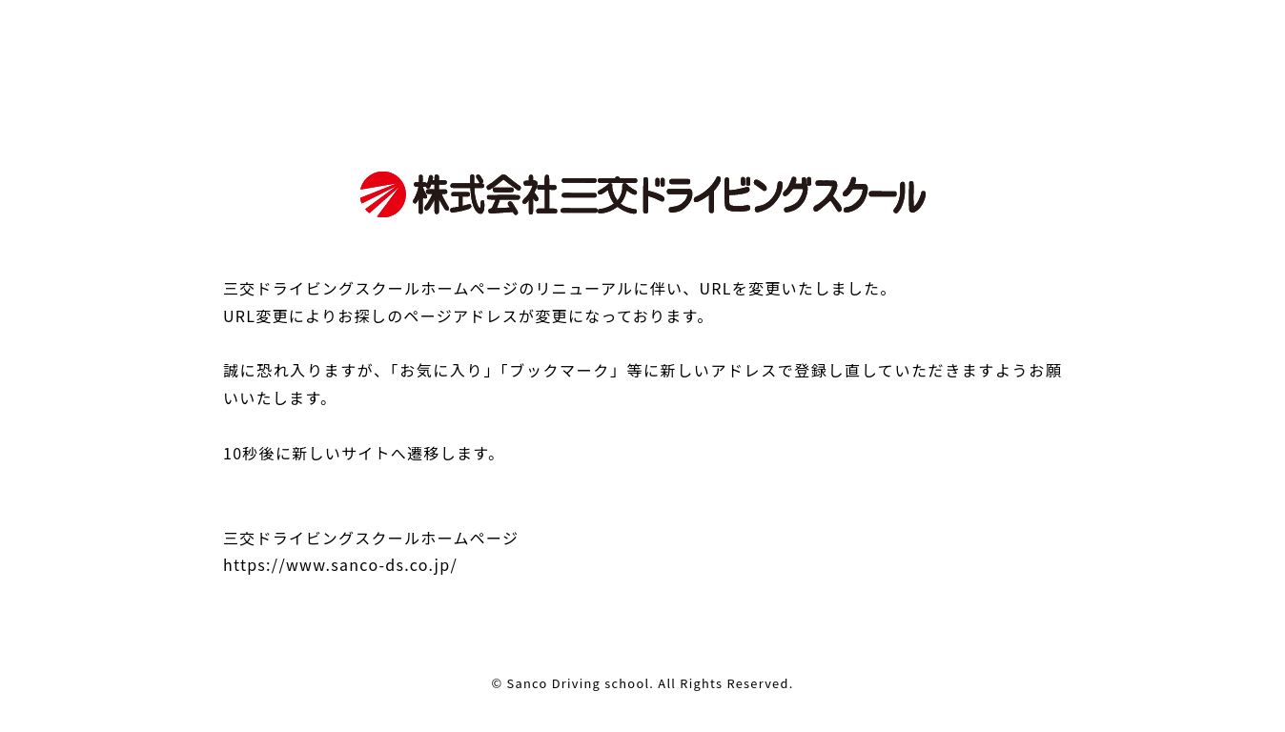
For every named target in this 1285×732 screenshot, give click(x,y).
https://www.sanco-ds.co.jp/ (340, 564)
